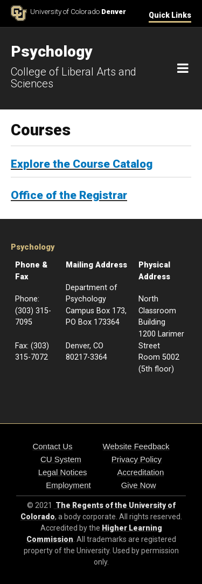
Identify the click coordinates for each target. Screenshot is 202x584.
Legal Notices (62, 472)
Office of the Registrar (69, 195)
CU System (60, 459)
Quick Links (170, 15)
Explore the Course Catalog (81, 163)
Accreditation (140, 472)
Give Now (138, 485)
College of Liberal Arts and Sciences (73, 77)
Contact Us (52, 446)
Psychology (32, 247)
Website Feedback (136, 446)
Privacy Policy (137, 459)
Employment (68, 485)
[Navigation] (183, 68)
